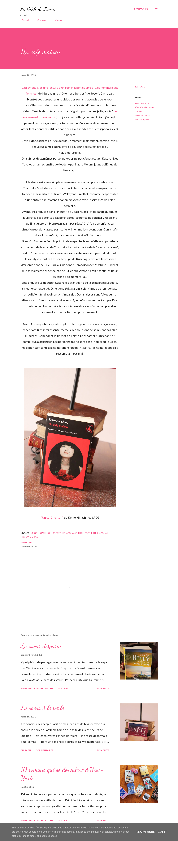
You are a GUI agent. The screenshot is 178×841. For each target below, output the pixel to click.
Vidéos (56, 20)
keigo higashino (142, 103)
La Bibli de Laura (37, 9)
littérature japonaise (144, 107)
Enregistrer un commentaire (51, 688)
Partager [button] (140, 86)
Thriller (138, 111)
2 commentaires (43, 750)
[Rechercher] (141, 9)
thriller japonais (142, 115)
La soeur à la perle (42, 708)
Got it (162, 832)
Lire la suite (102, 688)
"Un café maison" (52, 517)
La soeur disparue (41, 646)
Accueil (23, 20)
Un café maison (142, 119)
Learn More (145, 832)
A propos (40, 20)
